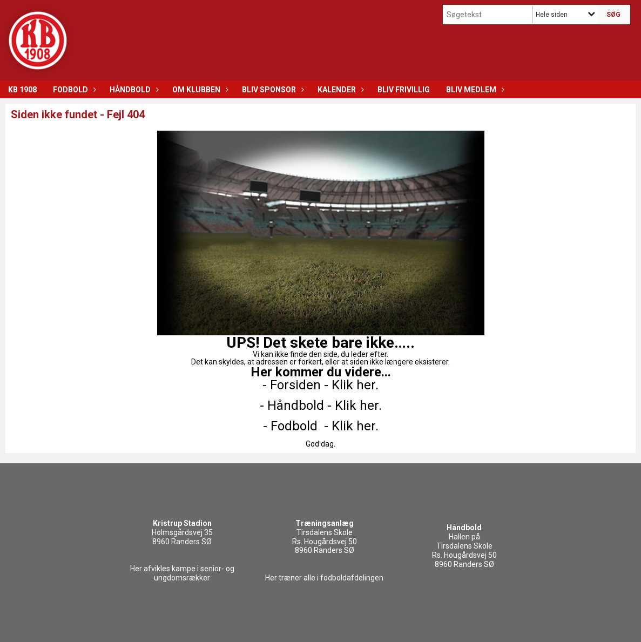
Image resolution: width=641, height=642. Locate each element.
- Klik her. (351, 385)
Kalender (339, 89)
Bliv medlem (474, 89)
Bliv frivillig (403, 89)
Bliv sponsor (271, 89)
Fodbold (73, 89)
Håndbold (133, 89)
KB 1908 (22, 89)
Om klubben (199, 89)
